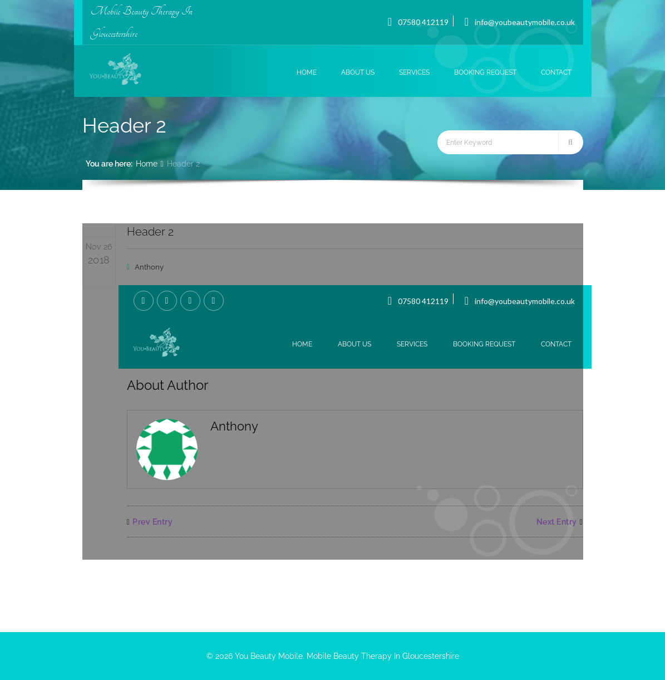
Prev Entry (150, 521)
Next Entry (559, 521)
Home (146, 163)
